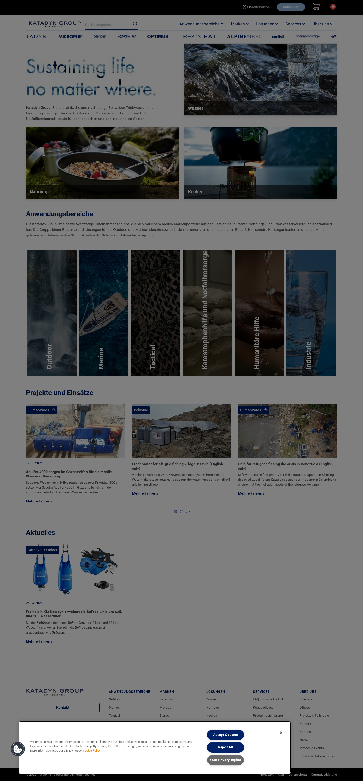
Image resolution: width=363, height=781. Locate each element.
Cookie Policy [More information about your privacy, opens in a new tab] (91, 750)
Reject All (225, 747)
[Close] (281, 733)
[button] (17, 749)
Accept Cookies (225, 735)
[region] (155, 747)
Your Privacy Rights (225, 760)
